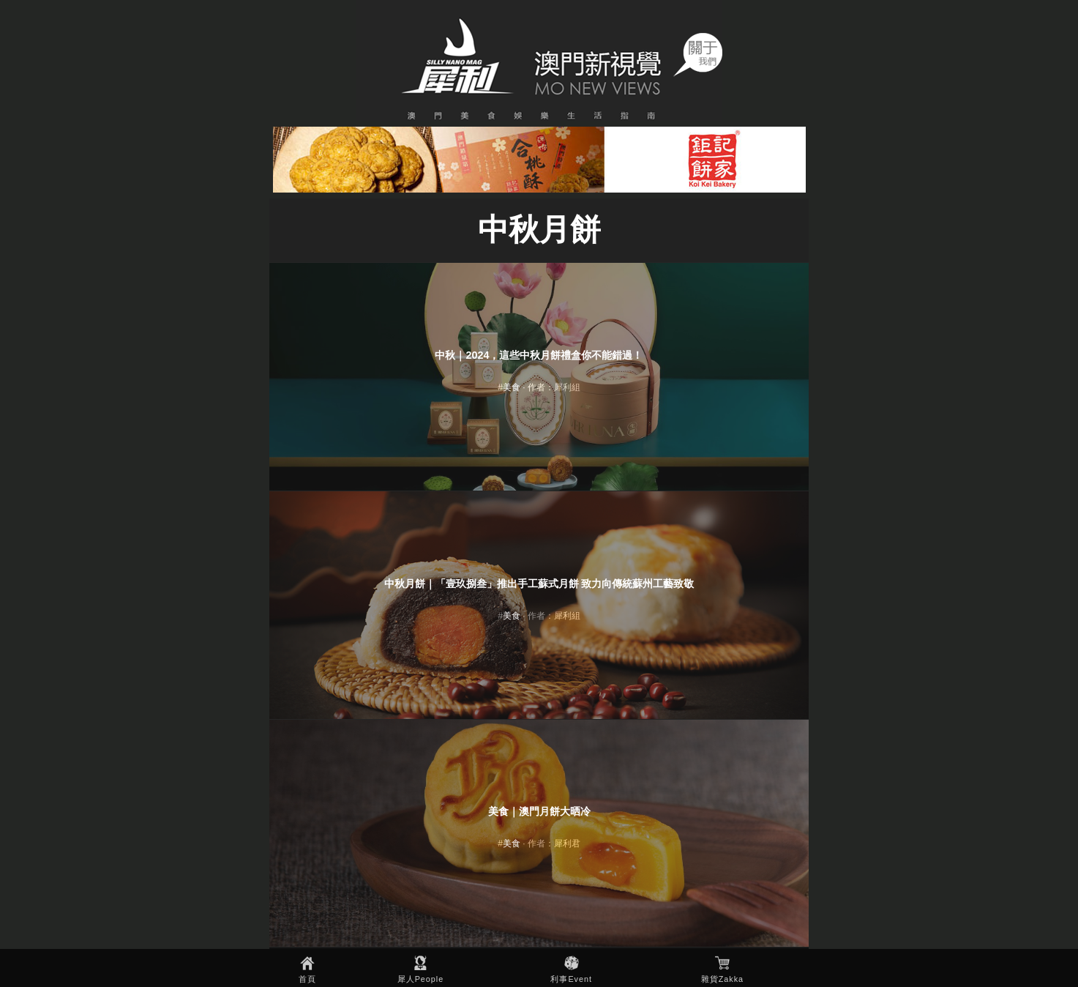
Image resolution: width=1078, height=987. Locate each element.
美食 (511, 387)
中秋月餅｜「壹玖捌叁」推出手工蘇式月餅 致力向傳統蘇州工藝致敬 (539, 583)
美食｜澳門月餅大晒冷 (539, 811)
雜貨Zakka (722, 979)
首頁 (307, 979)
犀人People (420, 979)
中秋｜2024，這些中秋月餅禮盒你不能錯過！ (539, 355)
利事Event (571, 979)
